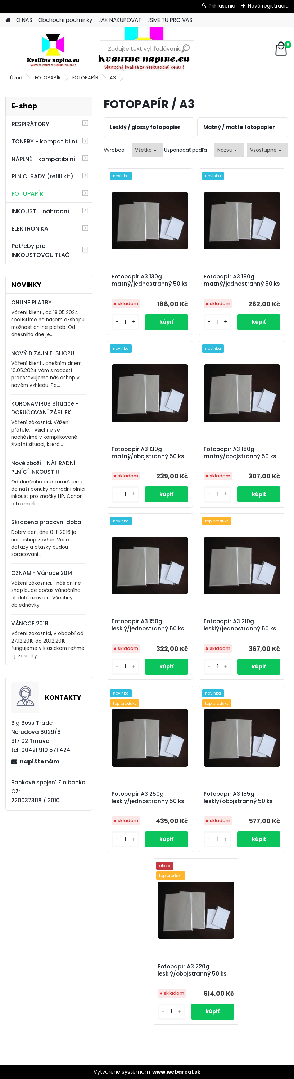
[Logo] (54, 49)
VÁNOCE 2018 (29, 623)
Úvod (16, 77)
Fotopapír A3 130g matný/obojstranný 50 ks (148, 453)
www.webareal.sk (176, 1071)
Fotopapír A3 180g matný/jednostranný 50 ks (242, 280)
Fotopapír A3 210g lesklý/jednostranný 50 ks (240, 625)
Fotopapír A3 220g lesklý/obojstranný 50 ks (192, 970)
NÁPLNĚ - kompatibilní (43, 159)
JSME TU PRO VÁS (170, 20)
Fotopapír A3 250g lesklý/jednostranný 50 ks (148, 797)
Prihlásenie (222, 5)
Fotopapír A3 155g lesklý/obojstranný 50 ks (238, 797)
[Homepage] (7, 20)
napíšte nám (39, 761)
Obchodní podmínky (65, 20)
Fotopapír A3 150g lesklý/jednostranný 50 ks (148, 625)
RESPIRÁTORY (30, 124)
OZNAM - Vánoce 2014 (42, 573)
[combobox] (229, 150)
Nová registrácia (268, 5)
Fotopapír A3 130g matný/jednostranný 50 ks (150, 280)
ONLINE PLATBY (31, 302)
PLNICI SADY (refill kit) (42, 176)
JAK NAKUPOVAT (119, 20)
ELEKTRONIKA (30, 228)
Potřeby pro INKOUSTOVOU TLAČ (40, 250)
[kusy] (125, 322)
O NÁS (24, 20)
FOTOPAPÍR (48, 77)
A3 (113, 77)
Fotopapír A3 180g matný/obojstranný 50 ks (240, 453)
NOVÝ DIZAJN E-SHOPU (42, 353)
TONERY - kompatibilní (44, 141)
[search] (185, 51)
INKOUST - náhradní (40, 211)
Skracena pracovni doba (46, 522)
